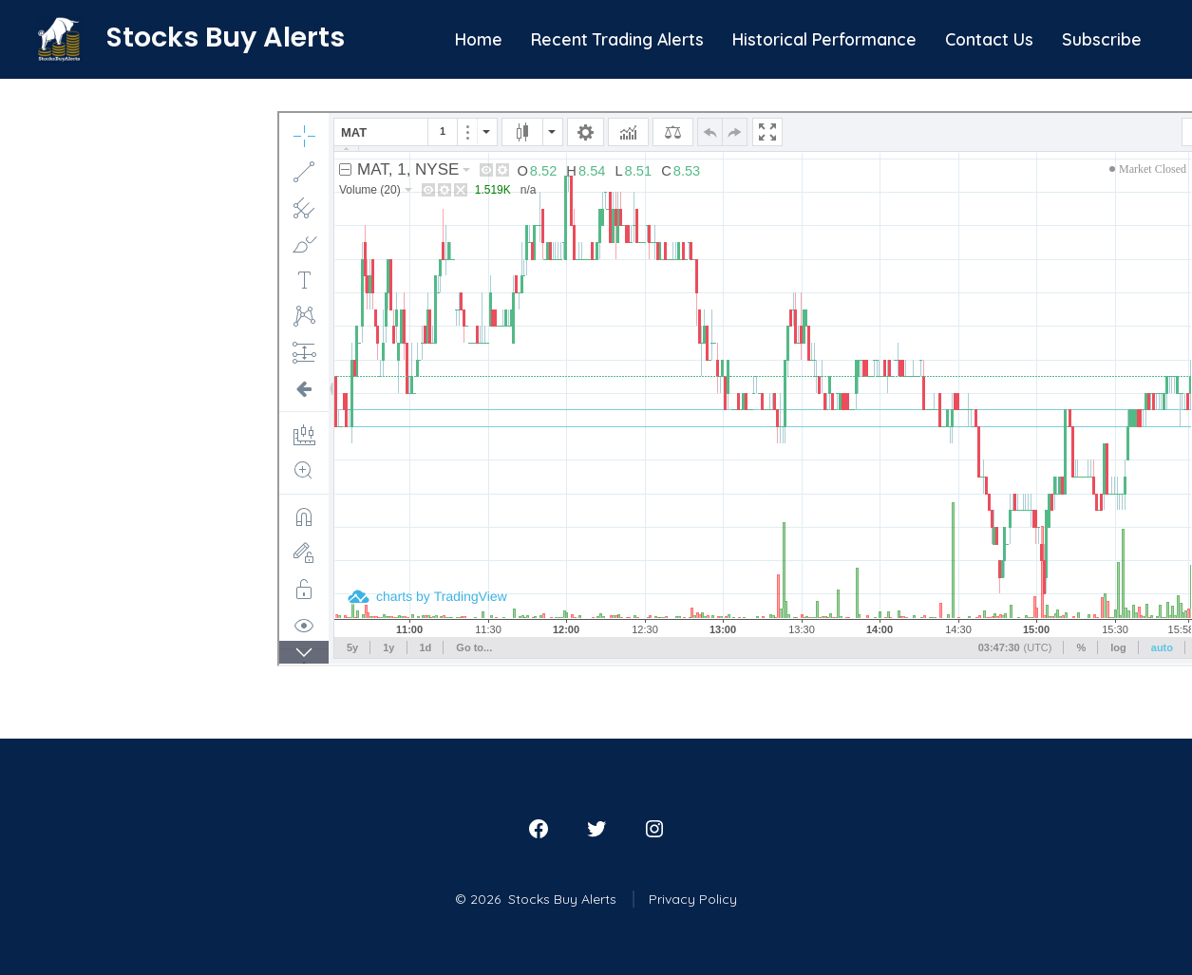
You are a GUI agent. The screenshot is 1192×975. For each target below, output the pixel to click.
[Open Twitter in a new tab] (596, 828)
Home (478, 38)
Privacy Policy (693, 899)
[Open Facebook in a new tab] (538, 828)
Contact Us (989, 38)
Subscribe (1102, 38)
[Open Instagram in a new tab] (654, 828)
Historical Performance (824, 38)
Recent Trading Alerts (617, 38)
